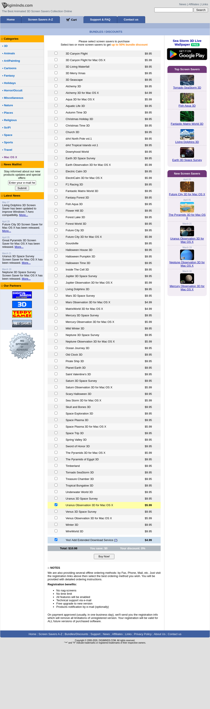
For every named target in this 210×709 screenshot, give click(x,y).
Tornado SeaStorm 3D (187, 87)
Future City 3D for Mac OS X (187, 194)
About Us (159, 634)
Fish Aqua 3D (187, 105)
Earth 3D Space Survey (187, 160)
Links (204, 4)
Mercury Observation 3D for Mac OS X (187, 287)
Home (11, 19)
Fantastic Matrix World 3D (187, 123)
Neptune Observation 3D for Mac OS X (187, 264)
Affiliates (193, 4)
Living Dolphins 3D (187, 142)
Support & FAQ (100, 19)
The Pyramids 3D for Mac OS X (187, 216)
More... (23, 215)
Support (96, 634)
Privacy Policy (143, 634)
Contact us (131, 19)
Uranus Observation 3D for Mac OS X (187, 240)
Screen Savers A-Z (40, 19)
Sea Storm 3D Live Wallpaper (187, 52)
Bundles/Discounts (76, 634)
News (182, 4)
